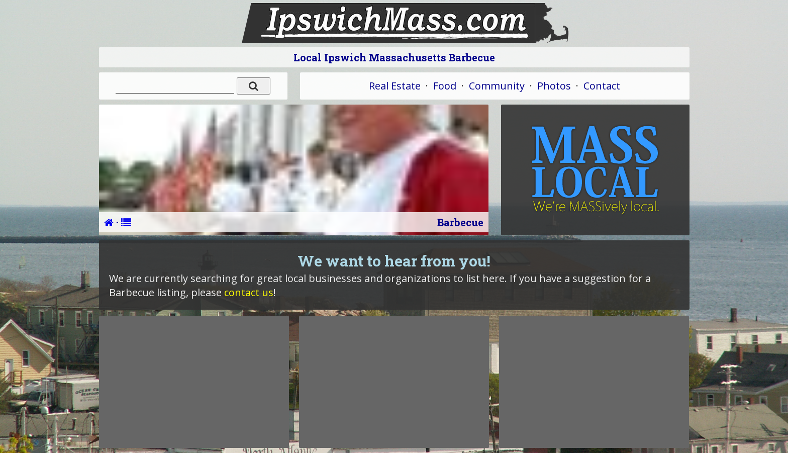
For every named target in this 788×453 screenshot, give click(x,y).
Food (444, 86)
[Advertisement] (194, 381)
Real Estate (395, 86)
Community (497, 86)
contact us (248, 292)
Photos (554, 86)
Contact (601, 86)
